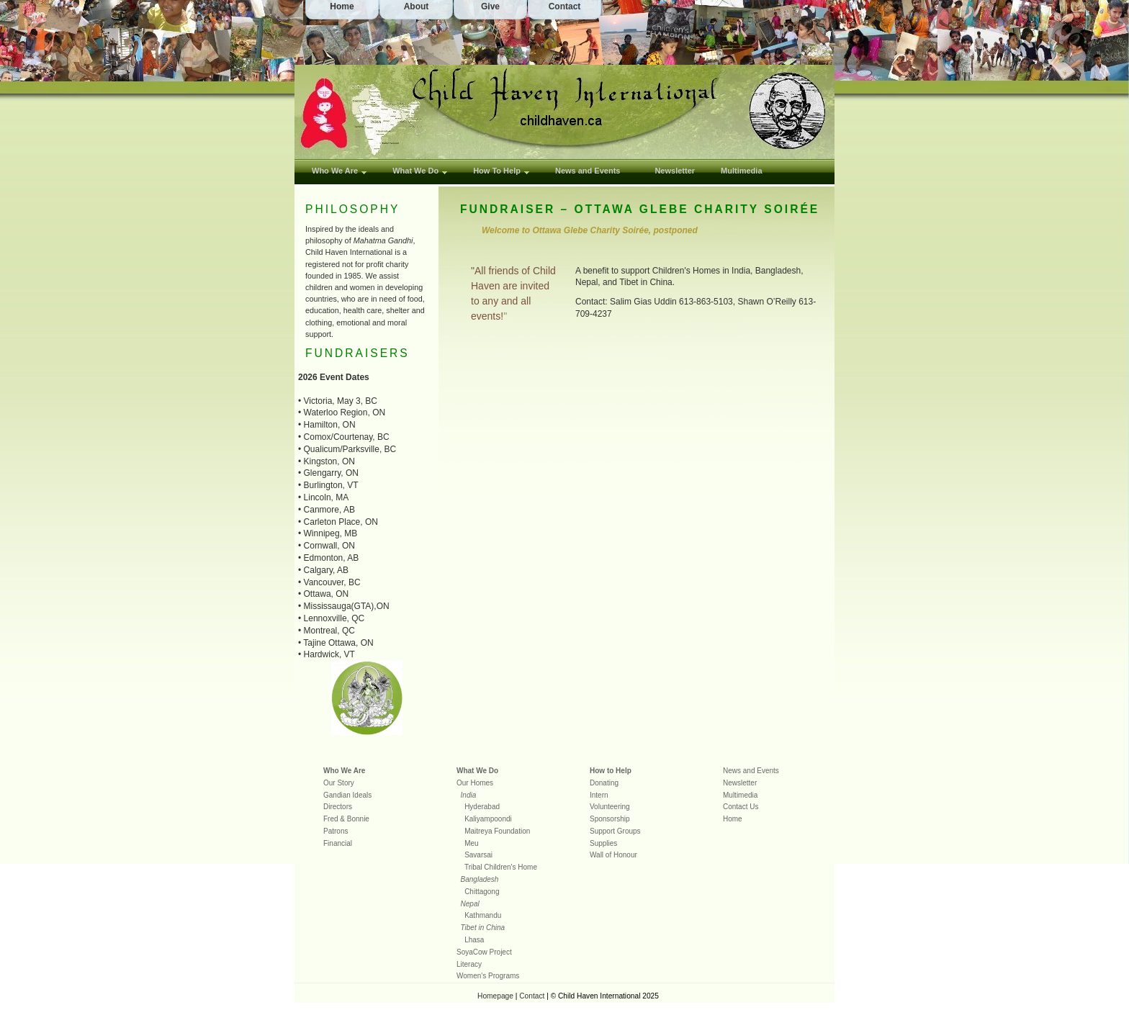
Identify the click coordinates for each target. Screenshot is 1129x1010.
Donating (604, 783)
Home (732, 819)
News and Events (751, 771)
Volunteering (610, 807)
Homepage (495, 996)
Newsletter (740, 783)
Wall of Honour (613, 855)
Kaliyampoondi (488, 819)
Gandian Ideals (347, 795)
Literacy (469, 964)
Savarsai (478, 855)
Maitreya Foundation (497, 831)
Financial (337, 843)
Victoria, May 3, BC (340, 401)
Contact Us (740, 807)
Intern (599, 795)
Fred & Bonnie (346, 819)
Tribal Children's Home (500, 867)
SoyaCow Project (484, 952)
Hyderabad (482, 807)
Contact (531, 996)
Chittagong (481, 892)
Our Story (338, 783)
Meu (471, 843)
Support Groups (615, 831)
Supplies (603, 843)
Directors (337, 807)
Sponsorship (610, 819)
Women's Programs (487, 976)
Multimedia (741, 170)
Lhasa (474, 940)
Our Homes (474, 783)
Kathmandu (482, 915)
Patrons (335, 831)
